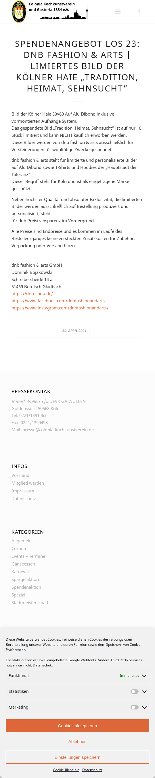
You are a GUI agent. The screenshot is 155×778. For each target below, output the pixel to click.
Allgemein (22, 540)
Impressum (23, 491)
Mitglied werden (28, 483)
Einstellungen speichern (77, 757)
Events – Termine (28, 556)
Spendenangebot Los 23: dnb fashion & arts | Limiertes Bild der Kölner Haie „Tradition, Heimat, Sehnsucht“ (77, 66)
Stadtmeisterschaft (30, 602)
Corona (19, 548)
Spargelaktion (25, 579)
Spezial (18, 595)
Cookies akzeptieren (77, 725)
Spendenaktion (26, 587)
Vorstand (20, 475)
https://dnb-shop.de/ (32, 293)
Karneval (20, 571)
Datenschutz (43, 665)
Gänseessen (23, 564)
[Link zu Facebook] (139, 11)
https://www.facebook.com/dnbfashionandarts (58, 300)
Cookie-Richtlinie (66, 769)
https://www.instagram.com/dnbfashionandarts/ (60, 308)
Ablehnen (77, 741)
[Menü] (117, 11)
